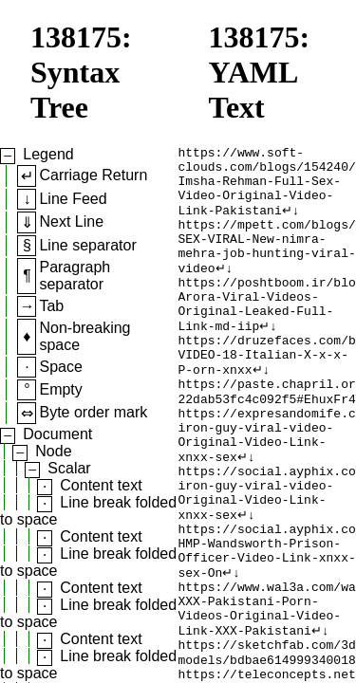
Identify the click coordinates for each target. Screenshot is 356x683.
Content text (100, 485)
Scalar (68, 468)
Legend (48, 154)
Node (53, 451)
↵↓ (291, 222)
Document (57, 434)
